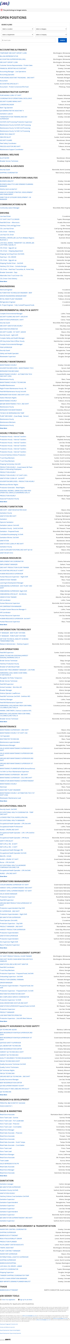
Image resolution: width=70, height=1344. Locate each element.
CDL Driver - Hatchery (7, 232)
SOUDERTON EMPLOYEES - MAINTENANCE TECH (16, 368)
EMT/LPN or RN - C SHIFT (8, 847)
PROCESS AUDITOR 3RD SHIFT (10, 146)
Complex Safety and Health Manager (12, 338)
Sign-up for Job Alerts (25, 1299)
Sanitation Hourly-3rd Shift (9, 1190)
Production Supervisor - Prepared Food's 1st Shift (16, 991)
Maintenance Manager (7, 745)
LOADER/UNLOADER (7, 105)
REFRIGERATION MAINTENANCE (11, 410)
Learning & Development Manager (11, 583)
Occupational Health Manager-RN (11, 850)
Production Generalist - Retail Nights (12, 488)
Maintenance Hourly (7, 379)
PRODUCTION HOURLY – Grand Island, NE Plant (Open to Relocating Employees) (16, 468)
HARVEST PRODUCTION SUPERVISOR (12, 930)
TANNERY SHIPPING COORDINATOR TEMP (14, 1275)
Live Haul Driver (5, 216)
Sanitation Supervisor (7, 1199)
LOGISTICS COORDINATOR (9, 1269)
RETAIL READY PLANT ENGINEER (11, 299)
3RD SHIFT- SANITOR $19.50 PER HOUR (13, 510)
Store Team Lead (5, 1148)
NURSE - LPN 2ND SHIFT (8, 873)
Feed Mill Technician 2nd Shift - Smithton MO (15, 696)
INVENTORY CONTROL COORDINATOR (13, 1229)
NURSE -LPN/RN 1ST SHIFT (9, 859)
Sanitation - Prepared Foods (9, 531)
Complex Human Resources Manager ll (13, 609)
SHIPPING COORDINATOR (9, 173)
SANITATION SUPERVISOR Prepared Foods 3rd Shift (17, 1006)
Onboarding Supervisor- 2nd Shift (11, 977)
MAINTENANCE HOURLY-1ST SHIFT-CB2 (13, 733)
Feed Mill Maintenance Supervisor (11, 703)
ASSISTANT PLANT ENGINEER (10, 790)
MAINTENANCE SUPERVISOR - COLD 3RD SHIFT (16, 778)
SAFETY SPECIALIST (6, 841)
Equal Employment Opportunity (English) (10, 1330)
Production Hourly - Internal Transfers (13, 436)
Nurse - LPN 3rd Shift (7, 862)
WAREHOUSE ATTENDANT (9, 1235)
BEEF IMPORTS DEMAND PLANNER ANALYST (15, 1282)
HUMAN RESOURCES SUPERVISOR (11, 574)
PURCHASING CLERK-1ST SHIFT (10, 95)
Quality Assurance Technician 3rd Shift (13, 1064)
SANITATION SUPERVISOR (9, 936)
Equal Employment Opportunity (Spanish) (10, 1333)
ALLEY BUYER (4, 158)
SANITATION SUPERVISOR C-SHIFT (12, 320)
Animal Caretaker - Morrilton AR (11, 687)
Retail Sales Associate (7, 1167)
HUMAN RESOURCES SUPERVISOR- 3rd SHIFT (15, 619)
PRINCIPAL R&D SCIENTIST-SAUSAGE (12, 1103)
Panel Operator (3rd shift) (8, 920)
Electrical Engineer (6, 290)
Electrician (3, 787)
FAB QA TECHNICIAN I (7, 1073)
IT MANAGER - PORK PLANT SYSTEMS (13, 636)
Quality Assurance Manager (9, 1079)
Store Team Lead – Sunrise (9, 1118)
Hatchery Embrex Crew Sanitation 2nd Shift (14, 1196)
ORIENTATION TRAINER (8, 580)
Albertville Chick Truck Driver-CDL (11, 276)
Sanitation (3, 519)
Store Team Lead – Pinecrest (9, 1124)
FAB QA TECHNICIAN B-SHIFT (10, 1061)
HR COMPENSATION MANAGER (10, 606)
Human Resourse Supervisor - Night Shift (14, 577)
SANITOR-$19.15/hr (6, 553)
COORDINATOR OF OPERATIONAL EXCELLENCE (16, 98)
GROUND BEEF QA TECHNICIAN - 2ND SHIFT (15, 1076)
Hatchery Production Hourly (9, 664)
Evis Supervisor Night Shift (9, 942)
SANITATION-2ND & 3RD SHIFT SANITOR (14, 964)
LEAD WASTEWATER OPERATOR (11, 1015)
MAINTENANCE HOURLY (8, 365)
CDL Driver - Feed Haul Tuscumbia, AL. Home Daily (17, 269)
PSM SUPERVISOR (6, 347)
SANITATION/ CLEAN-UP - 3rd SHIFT (12, 478)
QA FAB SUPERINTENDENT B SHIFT (12, 1086)
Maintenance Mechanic (8, 422)
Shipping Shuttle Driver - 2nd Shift (11, 263)
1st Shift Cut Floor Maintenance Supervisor (14, 772)
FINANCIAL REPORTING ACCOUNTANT (13, 68)
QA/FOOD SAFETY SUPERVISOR (10, 1043)
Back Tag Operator (6, 108)
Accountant (4, 81)
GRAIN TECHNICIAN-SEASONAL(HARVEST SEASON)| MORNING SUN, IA (14, 657)
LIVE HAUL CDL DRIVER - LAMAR (11, 1266)
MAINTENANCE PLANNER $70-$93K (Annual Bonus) (17, 769)
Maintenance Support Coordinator (11, 149)
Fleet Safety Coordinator (8, 143)
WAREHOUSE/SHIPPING (8, 1263)
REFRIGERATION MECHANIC (9, 371)
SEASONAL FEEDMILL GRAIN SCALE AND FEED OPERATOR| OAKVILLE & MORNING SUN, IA (15, 492)
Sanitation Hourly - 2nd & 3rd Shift (11, 528)
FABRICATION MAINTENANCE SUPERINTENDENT (17, 781)
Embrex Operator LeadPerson (10, 693)
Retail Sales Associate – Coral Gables (12, 1145)
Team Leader (4, 1161)
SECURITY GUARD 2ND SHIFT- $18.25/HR (14, 317)
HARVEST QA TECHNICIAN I (9, 1055)
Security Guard (5, 170)
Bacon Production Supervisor (10, 945)
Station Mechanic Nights (8, 398)
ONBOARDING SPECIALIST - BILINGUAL (13, 594)
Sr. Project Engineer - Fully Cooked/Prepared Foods (17, 305)
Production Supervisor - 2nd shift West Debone (16, 1018)
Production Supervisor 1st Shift (10, 1000)
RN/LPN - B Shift (5, 856)
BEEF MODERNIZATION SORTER (11, 1049)
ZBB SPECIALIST (5, 137)
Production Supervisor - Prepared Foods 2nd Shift (16, 973)
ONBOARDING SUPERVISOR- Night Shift (13, 591)
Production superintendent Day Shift (12, 908)
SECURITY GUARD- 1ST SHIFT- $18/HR (13, 332)
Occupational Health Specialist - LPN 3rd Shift (15, 870)
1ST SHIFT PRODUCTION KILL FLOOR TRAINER (16, 956)
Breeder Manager (6, 690)
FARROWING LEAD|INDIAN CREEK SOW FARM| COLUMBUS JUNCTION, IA (16, 707)
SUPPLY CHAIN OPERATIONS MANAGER (13, 1278)
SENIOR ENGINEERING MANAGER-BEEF (13, 296)
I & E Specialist (5, 736)
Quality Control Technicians (9, 1067)
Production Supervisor (7, 897)
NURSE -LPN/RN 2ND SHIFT (9, 830)
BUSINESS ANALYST (7, 181)
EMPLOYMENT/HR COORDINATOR (11, 561)
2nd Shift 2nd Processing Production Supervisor (16, 122)
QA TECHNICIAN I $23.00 (8, 1030)
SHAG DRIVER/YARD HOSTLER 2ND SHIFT (14, 1003)
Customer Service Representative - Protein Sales (16, 65)
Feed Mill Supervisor (7, 653)
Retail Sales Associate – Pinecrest (11, 1133)
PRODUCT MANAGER (7, 1012)
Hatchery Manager (6, 699)
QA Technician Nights (7, 1070)
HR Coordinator (5, 600)
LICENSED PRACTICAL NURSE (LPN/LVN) (13, 817)
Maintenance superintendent (10, 742)
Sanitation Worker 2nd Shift (9, 537)
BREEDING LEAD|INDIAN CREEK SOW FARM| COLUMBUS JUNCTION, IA (15, 715)
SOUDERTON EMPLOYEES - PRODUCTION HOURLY (17, 481)
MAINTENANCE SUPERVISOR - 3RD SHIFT (14, 775)
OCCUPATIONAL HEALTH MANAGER (12, 820)
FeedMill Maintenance (7, 385)
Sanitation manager (6, 1184)
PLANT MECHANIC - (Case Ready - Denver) (14, 416)
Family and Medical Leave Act (7, 1327)
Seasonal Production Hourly (9, 499)
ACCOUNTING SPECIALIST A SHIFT (11, 571)
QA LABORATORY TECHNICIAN (10, 1046)
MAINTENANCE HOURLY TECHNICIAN (13, 382)
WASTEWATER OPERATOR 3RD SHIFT (12, 994)
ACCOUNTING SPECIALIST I (9, 84)
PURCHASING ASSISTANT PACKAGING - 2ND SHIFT (17, 78)
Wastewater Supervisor (8, 357)
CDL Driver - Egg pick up (8, 248)
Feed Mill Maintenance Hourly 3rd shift (13, 392)
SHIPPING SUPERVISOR (8, 1232)
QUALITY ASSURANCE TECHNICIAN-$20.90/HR (15, 1058)
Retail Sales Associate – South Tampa (12, 1142)
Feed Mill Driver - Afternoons (9, 222)
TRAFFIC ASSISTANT (7, 1248)
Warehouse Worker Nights (9, 485)
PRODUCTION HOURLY (8, 472)
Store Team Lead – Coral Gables (11, 1127)
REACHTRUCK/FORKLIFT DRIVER (11, 1239)
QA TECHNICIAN (5, 1092)
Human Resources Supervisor (10, 603)
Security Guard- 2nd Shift (8, 809)
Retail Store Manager (7, 1130)
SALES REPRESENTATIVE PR (9, 1164)
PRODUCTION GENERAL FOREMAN (12, 980)
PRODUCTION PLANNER (8, 1242)
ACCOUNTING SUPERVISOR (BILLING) (12, 59)
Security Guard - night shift (9, 335)
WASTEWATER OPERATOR (9, 329)
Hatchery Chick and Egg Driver (10, 226)
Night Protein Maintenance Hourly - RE (13, 388)
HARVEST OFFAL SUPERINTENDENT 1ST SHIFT (16, 891)
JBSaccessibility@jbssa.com (30, 1315)
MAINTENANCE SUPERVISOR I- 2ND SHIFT (14, 730)
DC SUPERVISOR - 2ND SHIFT (10, 911)
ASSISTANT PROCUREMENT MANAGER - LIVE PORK (17, 670)
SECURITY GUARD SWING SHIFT (11, 101)
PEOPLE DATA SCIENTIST (8, 189)
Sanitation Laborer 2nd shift (9, 525)
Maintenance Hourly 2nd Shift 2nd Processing (15, 125)
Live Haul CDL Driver (7, 235)
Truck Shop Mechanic (7, 458)
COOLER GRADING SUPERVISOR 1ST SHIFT (14, 885)
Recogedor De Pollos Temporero (11, 678)
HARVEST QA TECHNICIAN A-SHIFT (12, 1052)
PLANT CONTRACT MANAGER (10, 1251)
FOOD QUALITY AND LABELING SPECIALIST (14, 1089)
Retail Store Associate (7, 1115)
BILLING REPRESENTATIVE (9, 56)
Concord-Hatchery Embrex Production (13, 455)
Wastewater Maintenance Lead (10, 798)
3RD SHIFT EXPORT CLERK (9, 62)
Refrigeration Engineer (8, 302)
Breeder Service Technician (9, 161)
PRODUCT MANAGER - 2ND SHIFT (11, 927)
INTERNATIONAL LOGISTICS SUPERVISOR (14, 1257)
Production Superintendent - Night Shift (13, 914)
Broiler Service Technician (8, 661)
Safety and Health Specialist (9, 353)
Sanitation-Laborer (6, 114)
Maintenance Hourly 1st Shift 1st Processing (15, 131)
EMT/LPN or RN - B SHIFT (9, 844)
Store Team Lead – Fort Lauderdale (12, 1121)
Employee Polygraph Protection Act (9, 1324)
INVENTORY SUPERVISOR (8, 1254)
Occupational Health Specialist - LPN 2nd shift (15, 824)
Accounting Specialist (7, 75)
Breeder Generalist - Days (8, 272)
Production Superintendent (9, 933)
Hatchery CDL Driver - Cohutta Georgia (13, 266)
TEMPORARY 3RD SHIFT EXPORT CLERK (13, 53)
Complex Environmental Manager (11, 314)
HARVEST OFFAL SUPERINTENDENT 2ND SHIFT (16, 888)
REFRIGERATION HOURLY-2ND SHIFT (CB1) (14, 395)
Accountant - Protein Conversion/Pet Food (14, 87)
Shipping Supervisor (7, 1272)
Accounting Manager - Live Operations (13, 72)
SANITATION (4, 541)
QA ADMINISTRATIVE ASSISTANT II (12, 111)
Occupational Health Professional (11, 827)
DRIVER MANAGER (6, 983)
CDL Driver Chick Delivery (8, 279)
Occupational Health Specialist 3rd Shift (13, 853)
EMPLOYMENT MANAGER (8, 564)
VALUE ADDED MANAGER (8, 894)
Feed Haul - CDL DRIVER (8, 257)
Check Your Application (7, 1299)
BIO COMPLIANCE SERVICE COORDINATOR (14, 997)
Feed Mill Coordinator (7, 967)
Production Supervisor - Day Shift (11, 923)
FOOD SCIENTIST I (6, 1106)
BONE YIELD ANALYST (7, 134)
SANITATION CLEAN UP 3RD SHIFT (12, 544)
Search (62, 40)
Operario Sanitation (6, 522)
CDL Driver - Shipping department (11, 251)
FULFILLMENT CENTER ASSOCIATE (12, 1245)
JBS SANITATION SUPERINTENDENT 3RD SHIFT (16, 1218)
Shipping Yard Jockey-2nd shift (10, 464)
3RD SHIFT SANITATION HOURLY (11, 326)
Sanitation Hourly (6, 513)
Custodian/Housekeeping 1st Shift (11, 534)
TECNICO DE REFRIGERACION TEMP (12, 413)
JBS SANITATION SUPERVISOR (10, 917)
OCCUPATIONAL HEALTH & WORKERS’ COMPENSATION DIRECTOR (13, 866)
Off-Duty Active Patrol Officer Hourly (12, 341)
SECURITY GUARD (6, 140)
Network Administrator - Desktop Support (14, 644)
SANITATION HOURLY (7, 1193)
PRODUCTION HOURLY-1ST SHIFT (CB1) (13, 475)
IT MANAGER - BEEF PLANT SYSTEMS (12, 633)
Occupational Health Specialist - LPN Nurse (14, 838)
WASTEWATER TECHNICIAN (9, 739)
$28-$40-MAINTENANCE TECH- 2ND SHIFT (14, 404)
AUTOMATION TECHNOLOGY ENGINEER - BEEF (16, 293)
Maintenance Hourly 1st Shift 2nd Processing (15, 128)
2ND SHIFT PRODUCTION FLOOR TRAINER (14, 567)
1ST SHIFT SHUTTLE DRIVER (9, 219)
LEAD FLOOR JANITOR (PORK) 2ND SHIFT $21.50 (16, 550)
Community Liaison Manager (9, 208)
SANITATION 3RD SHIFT (8, 516)
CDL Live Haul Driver (7, 229)
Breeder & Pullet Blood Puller (10, 667)
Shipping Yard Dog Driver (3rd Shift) (12, 254)
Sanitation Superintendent (9, 1202)
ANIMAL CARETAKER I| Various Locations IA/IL (16, 711)
